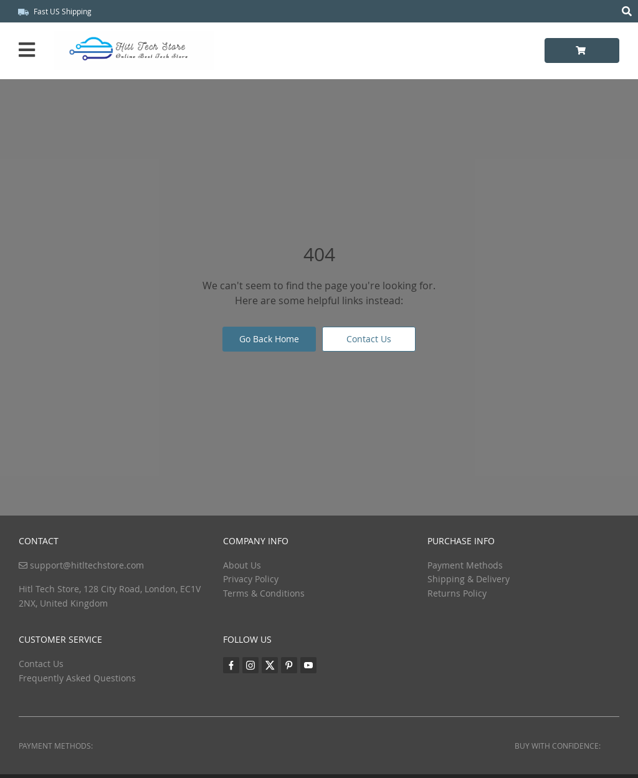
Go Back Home (269, 339)
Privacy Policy (251, 579)
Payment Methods (465, 565)
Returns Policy (457, 593)
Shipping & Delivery (468, 579)
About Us (242, 565)
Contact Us (368, 339)
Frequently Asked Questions (77, 678)
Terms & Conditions (264, 593)
